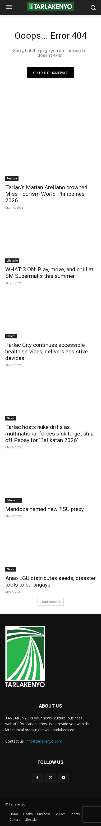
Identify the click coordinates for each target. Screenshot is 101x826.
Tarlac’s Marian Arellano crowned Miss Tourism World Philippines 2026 (46, 194)
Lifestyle (12, 260)
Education (13, 500)
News (10, 418)
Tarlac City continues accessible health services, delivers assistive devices (46, 351)
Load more (50, 601)
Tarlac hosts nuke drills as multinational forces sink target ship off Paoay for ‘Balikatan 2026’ (49, 433)
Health (11, 336)
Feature (12, 178)
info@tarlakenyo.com (44, 741)
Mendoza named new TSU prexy (44, 509)
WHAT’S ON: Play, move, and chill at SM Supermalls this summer (49, 272)
